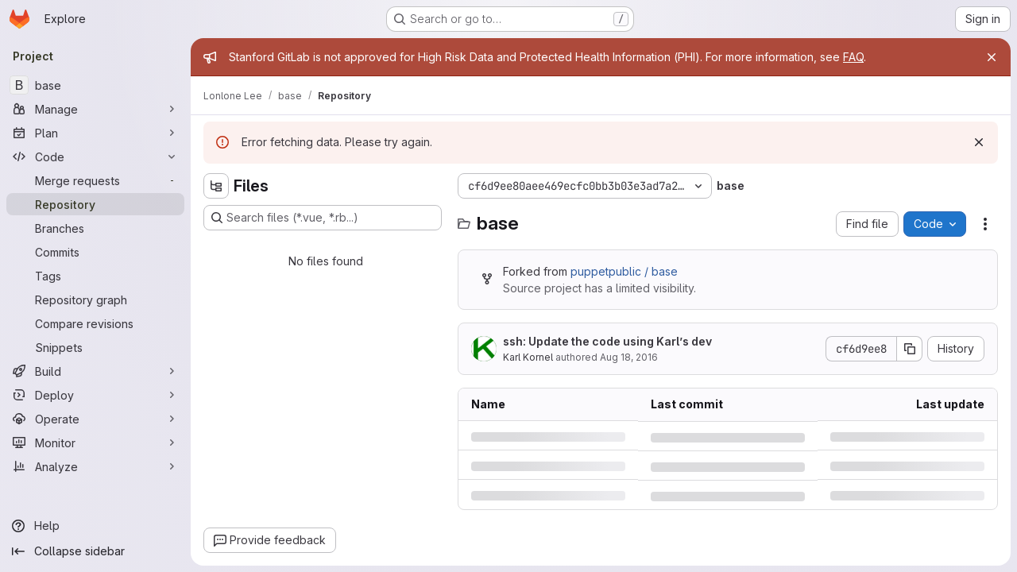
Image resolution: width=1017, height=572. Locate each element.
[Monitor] (95, 442)
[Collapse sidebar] (95, 551)
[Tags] (95, 276)
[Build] (95, 371)
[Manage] (95, 109)
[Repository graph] (95, 299)
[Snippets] (95, 347)
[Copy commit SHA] (909, 348)
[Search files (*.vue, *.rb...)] (322, 217)
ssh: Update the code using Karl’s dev (607, 341)
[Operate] (95, 419)
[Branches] (95, 228)
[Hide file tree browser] (216, 186)
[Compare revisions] (95, 323)
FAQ (853, 57)
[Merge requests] (95, 180)
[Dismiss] (978, 142)
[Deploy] (95, 395)
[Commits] (95, 252)
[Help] (95, 526)
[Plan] (95, 133)
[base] (95, 85)
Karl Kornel (528, 357)
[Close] (991, 57)
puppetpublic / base (624, 271)
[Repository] (95, 204)
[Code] (95, 156)
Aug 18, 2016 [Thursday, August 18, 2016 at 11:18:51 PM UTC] (629, 357)
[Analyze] (95, 466)
